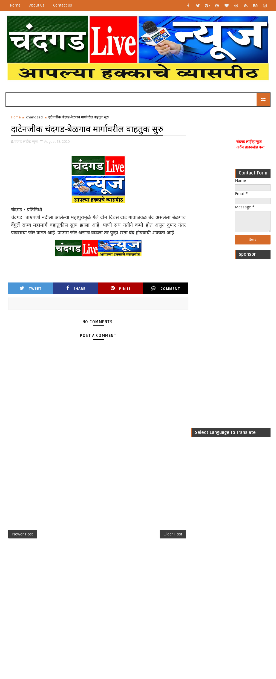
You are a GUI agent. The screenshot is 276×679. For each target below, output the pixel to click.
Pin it (121, 288)
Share (75, 288)
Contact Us (62, 5)
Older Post (172, 534)
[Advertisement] (252, 343)
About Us (36, 5)
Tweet (31, 288)
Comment (165, 288)
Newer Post (22, 534)
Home (15, 5)
